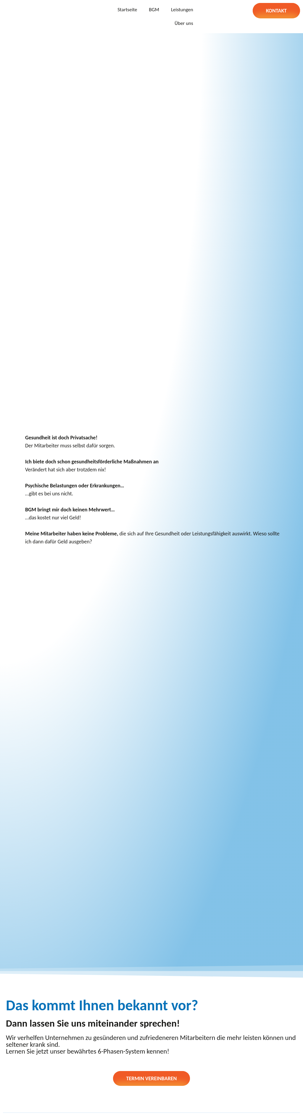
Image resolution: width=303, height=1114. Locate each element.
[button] (276, 10)
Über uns (184, 23)
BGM (154, 10)
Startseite (127, 10)
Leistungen (182, 10)
